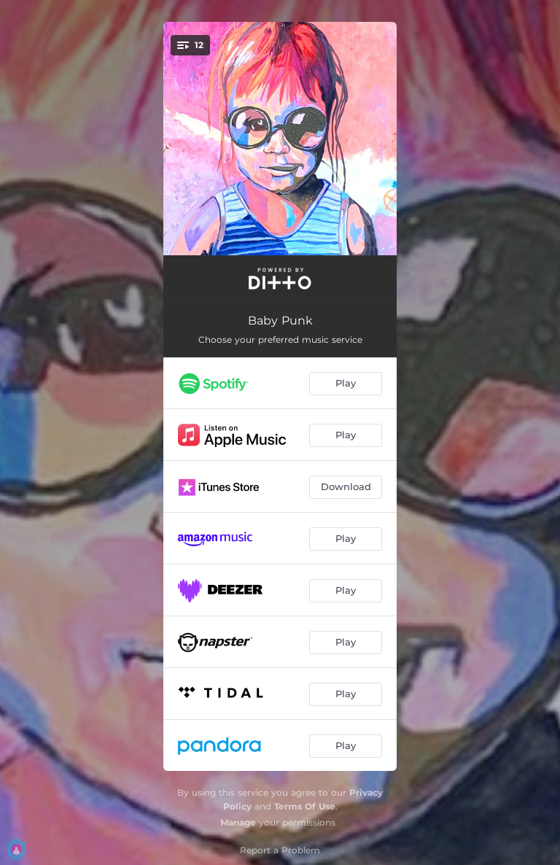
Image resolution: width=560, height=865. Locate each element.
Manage (238, 822)
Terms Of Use (304, 806)
